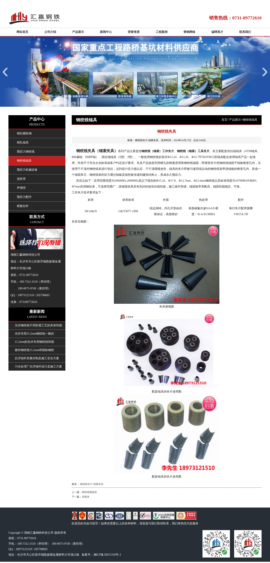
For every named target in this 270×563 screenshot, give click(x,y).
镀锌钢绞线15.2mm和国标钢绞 (34, 350)
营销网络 (189, 32)
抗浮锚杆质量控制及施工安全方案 (37, 358)
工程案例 (161, 32)
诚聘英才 (217, 32)
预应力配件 (24, 196)
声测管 (21, 187)
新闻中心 (106, 32)
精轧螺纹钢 (24, 133)
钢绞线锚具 (250, 119)
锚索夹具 (98, 484)
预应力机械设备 (27, 169)
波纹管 (21, 178)
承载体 (85, 496)
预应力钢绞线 (26, 151)
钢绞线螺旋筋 (89, 492)
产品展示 (78, 32)
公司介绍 (50, 32)
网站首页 (22, 32)
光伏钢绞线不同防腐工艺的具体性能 (38, 325)
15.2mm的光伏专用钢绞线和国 (34, 341)
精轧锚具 (23, 142)
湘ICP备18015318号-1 (107, 554)
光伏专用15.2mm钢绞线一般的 (34, 333)
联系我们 (245, 32)
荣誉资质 (134, 32)
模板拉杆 (23, 206)
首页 (224, 119)
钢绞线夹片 (86, 484)
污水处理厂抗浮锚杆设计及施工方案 (38, 366)
